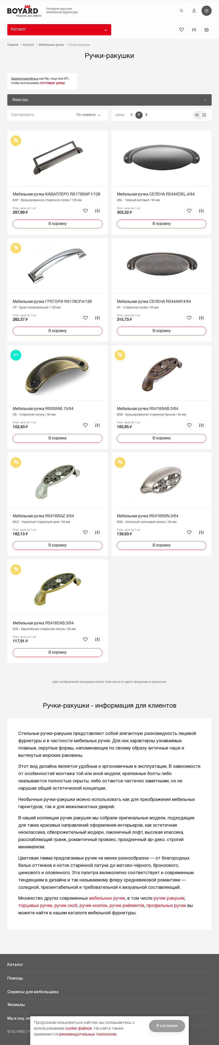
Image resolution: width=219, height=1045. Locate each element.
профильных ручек (166, 906)
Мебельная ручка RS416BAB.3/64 (147, 409)
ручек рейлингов (127, 906)
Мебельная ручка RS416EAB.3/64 (43, 623)
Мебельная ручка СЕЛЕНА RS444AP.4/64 (154, 302)
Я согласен (167, 1026)
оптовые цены (52, 83)
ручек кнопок (93, 906)
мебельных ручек (107, 899)
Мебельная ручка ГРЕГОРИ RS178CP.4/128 (52, 302)
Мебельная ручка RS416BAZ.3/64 (43, 516)
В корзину (57, 224)
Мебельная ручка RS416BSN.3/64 (147, 516)
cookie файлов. (79, 1028)
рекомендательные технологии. (88, 1034)
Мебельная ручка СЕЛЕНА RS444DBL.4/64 (156, 194)
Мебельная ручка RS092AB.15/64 (43, 409)
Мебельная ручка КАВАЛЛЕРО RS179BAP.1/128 (56, 194)
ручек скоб (65, 906)
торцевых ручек (35, 906)
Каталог (18, 29)
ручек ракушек (169, 899)
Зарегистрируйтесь (24, 78)
